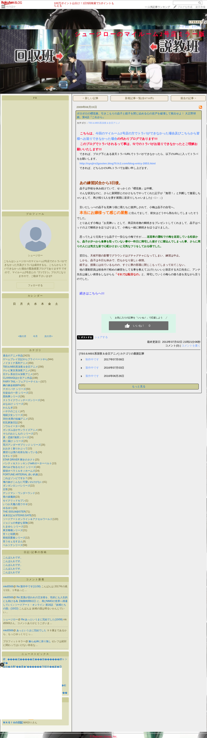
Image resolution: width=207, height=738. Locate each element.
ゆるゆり (8, 508)
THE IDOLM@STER (14, 511)
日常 (5, 489)
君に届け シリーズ (13, 441)
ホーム (5, 26)
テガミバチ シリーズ (14, 389)
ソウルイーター (11, 426)
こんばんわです (11, 572)
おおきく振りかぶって (15, 448)
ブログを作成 (184, 7)
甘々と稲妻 (9, 534)
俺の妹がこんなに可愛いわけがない (23, 482)
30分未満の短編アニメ (15, 418)
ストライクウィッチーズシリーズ (21, 400)
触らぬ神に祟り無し (40, 641)
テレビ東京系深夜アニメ (16, 370)
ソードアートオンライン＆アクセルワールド (27, 519)
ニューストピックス (35, 654)
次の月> (48, 336)
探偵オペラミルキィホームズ (19, 470)
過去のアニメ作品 (13, 355)
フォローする (35, 285)
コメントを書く (191, 345)
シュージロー (10, 619)
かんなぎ (8, 407)
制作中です (92, 359)
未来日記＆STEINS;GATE (17, 515)
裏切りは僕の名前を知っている (20, 452)
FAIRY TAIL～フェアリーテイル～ (21, 381)
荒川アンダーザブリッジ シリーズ (22, 444)
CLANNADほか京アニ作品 (17, 377)
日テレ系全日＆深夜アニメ (18, 374)
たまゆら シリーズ (13, 526)
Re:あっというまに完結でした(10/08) (42, 619)
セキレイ (8, 455)
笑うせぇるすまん (13, 541)
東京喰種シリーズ (13, 530)
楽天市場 (200, 7)
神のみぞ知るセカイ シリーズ (19, 467)
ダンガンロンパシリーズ (16, 485)
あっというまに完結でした (32, 630)
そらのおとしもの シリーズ (18, 433)
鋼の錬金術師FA (12, 385)
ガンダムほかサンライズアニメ (20, 429)
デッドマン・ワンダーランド (19, 493)
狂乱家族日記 (10, 422)
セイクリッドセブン (14, 500)
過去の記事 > (188, 98)
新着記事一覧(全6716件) (139, 98)
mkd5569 (8, 586)
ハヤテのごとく (11, 411)
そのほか (11, 6)
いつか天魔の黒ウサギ (15, 504)
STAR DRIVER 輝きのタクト (19, 459)
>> (157, 7)
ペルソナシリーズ (13, 545)
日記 (14, 26)
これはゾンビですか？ (15, 478)
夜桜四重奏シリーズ (14, 537)
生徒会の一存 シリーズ (15, 392)
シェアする (101, 337)
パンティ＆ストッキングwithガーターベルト (27, 463)
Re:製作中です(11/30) (29, 586)
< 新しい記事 (90, 98)
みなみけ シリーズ (13, 403)
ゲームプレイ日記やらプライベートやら (25, 359)
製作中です (92, 367)
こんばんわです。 (13, 557)
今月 (35, 336)
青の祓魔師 (9, 496)
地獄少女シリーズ (13, 415)
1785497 (195, 22)
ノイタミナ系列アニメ (15, 363)
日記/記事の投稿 (35, 552)
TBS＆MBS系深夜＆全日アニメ (20, 366)
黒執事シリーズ (11, 396)
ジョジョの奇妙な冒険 (15, 522)
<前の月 (22, 336)
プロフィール (27, 26)
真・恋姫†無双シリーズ (16, 437)
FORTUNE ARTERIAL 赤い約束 (20, 474)
